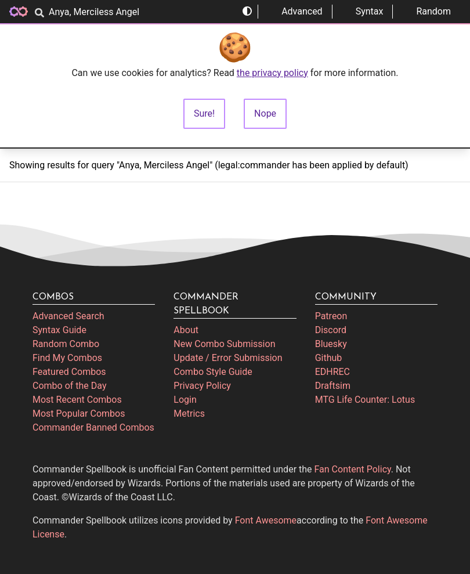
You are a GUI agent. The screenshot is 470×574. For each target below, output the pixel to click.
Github (328, 357)
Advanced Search (68, 316)
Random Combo (65, 343)
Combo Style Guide (212, 371)
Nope (265, 113)
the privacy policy (272, 72)
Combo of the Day (69, 385)
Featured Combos (69, 371)
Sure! (204, 113)
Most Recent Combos (77, 399)
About (185, 329)
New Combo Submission (224, 343)
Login (184, 399)
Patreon (331, 316)
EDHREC (332, 371)
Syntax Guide (59, 329)
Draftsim (332, 385)
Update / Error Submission (227, 357)
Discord (330, 329)
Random (426, 11)
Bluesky (331, 343)
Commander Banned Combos (93, 427)
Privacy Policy (202, 385)
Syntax (363, 11)
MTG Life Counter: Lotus (365, 399)
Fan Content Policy (352, 469)
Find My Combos (67, 357)
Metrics (189, 413)
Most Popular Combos (78, 413)
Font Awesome (266, 520)
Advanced (295, 11)
